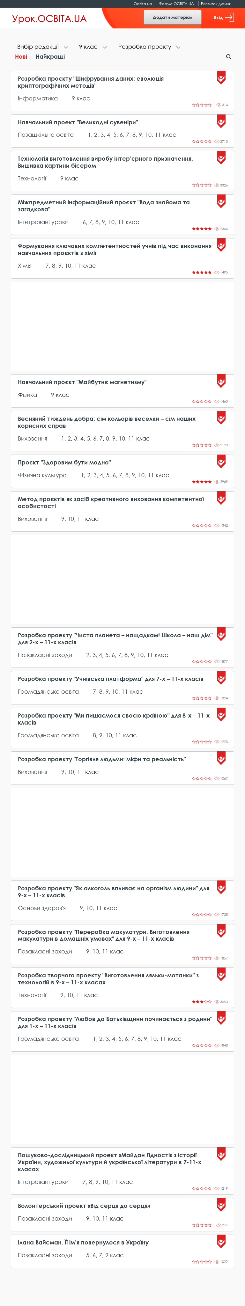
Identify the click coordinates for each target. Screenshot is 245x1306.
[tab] (42, 47)
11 (158, 134)
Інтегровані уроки (43, 221)
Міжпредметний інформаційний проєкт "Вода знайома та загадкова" (104, 206)
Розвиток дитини (216, 3)
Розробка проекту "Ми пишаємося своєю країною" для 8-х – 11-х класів (114, 719)
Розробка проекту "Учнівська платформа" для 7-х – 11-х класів (111, 678)
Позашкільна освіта (46, 134)
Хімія (25, 265)
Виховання (32, 438)
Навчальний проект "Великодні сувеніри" (78, 122)
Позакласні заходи (45, 654)
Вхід (224, 17)
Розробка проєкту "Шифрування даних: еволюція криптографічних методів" (91, 82)
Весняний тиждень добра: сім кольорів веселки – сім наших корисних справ (107, 422)
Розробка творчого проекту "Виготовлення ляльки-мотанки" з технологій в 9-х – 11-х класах (108, 979)
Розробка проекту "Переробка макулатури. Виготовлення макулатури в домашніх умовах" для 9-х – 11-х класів (103, 935)
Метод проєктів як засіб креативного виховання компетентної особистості (111, 502)
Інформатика (38, 98)
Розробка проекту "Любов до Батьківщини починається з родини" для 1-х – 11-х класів (115, 1022)
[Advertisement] (122, 326)
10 (148, 134)
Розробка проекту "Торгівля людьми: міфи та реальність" (102, 759)
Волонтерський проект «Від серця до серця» (84, 1205)
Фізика (27, 394)
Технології (32, 178)
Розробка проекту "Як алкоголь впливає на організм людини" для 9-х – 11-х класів (113, 892)
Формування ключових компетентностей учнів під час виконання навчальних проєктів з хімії (115, 249)
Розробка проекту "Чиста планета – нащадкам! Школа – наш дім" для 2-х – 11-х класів (115, 639)
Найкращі (50, 56)
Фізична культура (42, 474)
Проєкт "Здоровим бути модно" (64, 462)
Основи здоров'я (42, 907)
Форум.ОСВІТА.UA (176, 3)
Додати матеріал (172, 17)
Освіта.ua (143, 3)
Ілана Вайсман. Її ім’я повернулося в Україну (83, 1242)
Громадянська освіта (48, 691)
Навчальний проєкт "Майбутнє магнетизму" (82, 382)
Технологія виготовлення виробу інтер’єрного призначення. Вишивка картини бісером (105, 162)
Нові (21, 56)
